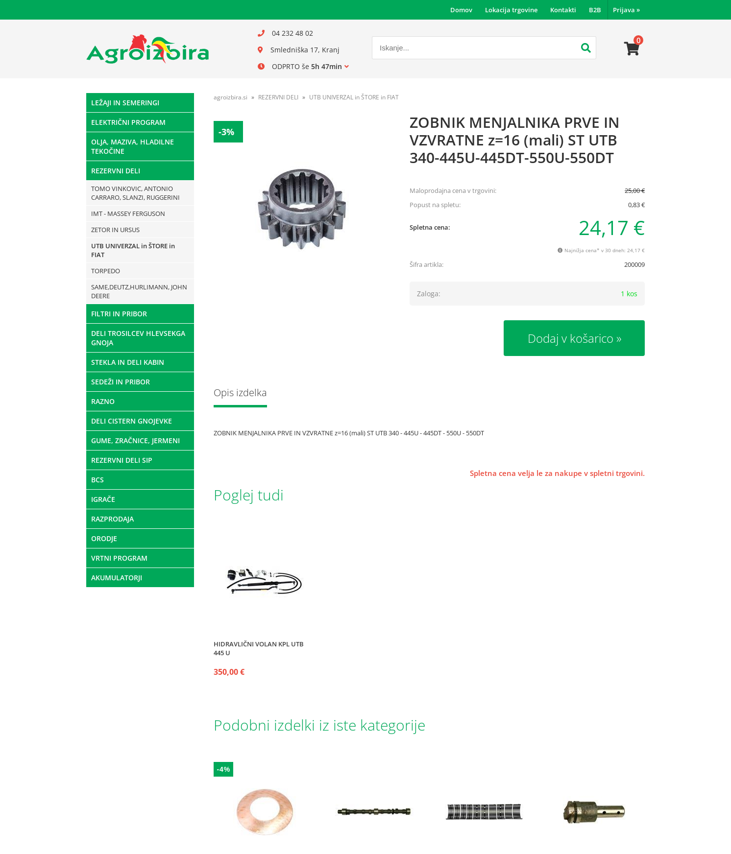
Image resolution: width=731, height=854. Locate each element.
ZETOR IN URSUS (115, 229)
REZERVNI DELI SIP (121, 460)
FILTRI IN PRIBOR (119, 313)
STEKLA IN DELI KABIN (127, 362)
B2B (595, 9)
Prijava (626, 9)
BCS (97, 479)
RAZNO (103, 401)
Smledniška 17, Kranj (305, 49)
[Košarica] (632, 49)
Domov (461, 9)
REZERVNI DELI (115, 170)
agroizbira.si (230, 97)
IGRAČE (103, 499)
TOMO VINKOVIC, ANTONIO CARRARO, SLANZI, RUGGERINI (135, 193)
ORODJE (104, 538)
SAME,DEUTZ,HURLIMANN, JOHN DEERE (139, 291)
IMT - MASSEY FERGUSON (128, 213)
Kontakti (563, 9)
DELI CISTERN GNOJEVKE (131, 421)
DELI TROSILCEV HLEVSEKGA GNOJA (138, 338)
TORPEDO (105, 270)
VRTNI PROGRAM (119, 558)
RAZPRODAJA (112, 518)
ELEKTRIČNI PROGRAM (128, 122)
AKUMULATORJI (116, 577)
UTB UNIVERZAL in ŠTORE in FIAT (133, 250)
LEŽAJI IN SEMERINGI (125, 102)
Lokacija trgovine (511, 9)
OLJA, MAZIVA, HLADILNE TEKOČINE (132, 146)
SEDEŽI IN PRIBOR (120, 381)
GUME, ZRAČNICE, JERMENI (135, 440)
